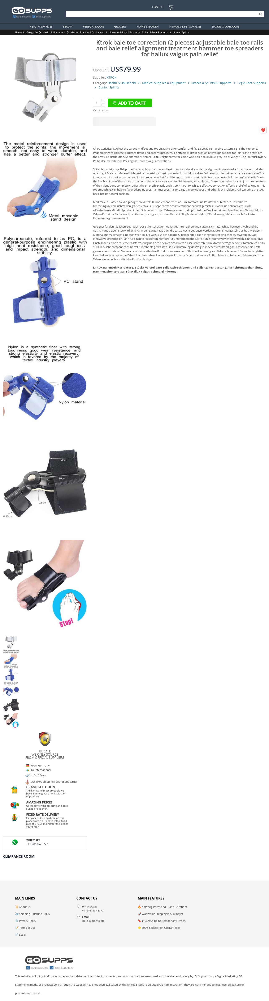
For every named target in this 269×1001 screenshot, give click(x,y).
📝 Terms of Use (25, 928)
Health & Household (54, 32)
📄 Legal (20, 934)
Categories (32, 32)
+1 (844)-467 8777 (37, 844)
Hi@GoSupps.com (93, 921)
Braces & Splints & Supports (124, 32)
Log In (157, 7)
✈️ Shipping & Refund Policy (32, 914)
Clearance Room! (19, 856)
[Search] (164, 14)
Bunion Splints (181, 32)
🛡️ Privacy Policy (25, 921)
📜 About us (22, 907)
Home (18, 32)
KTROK (111, 77)
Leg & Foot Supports (156, 32)
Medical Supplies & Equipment (87, 32)
